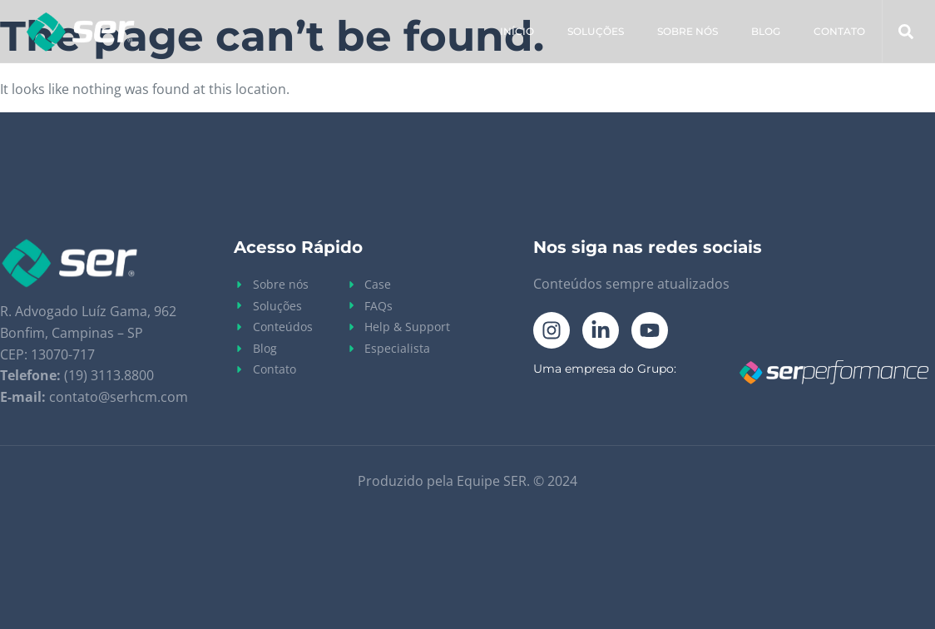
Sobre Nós (687, 31)
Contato (839, 31)
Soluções (595, 31)
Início (517, 31)
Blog (765, 31)
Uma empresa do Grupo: (604, 368)
